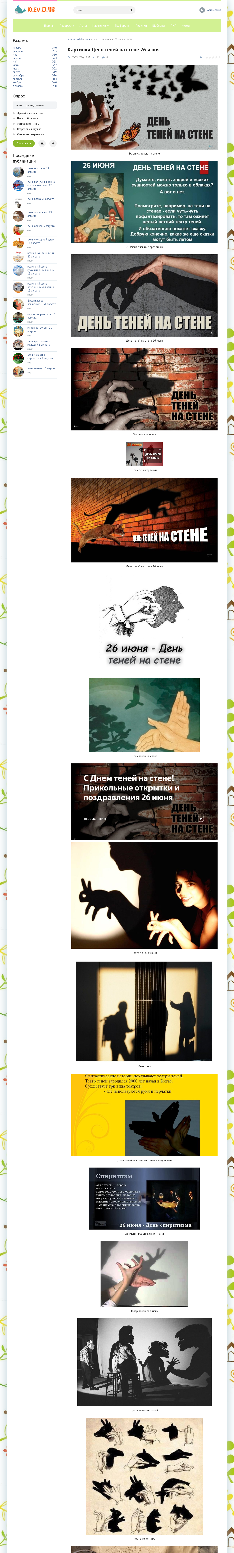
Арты (83, 26)
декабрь (18, 86)
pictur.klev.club (75, 39)
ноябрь (17, 82)
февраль (18, 51)
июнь (87, 39)
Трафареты (122, 26)
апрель (17, 58)
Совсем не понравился (30, 134)
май (15, 61)
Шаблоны (158, 26)
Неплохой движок (27, 118)
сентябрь (18, 75)
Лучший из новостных (30, 113)
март (16, 54)
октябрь (17, 79)
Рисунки (141, 26)
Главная (49, 26)
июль (16, 68)
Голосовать (24, 143)
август (16, 72)
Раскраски (67, 26)
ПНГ (173, 26)
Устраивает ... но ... (28, 123)
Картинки (99, 26)
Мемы (186, 26)
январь (17, 47)
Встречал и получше (28, 129)
